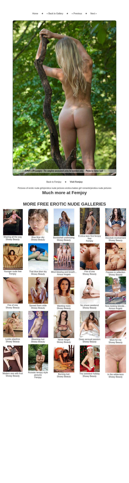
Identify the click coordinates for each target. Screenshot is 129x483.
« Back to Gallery (55, 13)
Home (35, 13)
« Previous (77, 13)
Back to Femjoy (53, 182)
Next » (93, 13)
